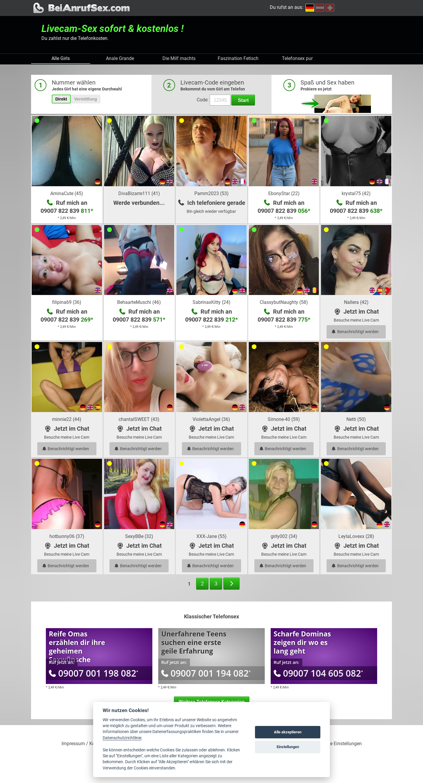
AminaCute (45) (66, 193)
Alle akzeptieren (287, 732)
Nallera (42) (356, 302)
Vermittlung (85, 99)
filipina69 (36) (66, 302)
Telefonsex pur (297, 58)
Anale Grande (120, 58)
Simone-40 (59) (284, 419)
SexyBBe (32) (139, 536)
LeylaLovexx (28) (356, 536)
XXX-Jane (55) (211, 536)
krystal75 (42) (356, 193)
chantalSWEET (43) (139, 419)
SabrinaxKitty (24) (211, 302)
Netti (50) (356, 419)
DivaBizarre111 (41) (139, 193)
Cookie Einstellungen (340, 743)
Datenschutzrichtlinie (122, 737)
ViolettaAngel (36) (211, 419)
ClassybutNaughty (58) (284, 302)
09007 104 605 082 (318, 673)
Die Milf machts (179, 58)
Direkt (61, 99)
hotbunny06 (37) (66, 536)
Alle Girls (60, 58)
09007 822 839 (67, 210)
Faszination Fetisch (238, 58)
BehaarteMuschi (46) (139, 302)
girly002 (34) (284, 536)
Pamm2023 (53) (211, 193)
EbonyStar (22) (284, 193)
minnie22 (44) (66, 419)
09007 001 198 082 (93, 673)
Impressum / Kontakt (84, 743)
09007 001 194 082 (206, 673)
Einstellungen (288, 747)
